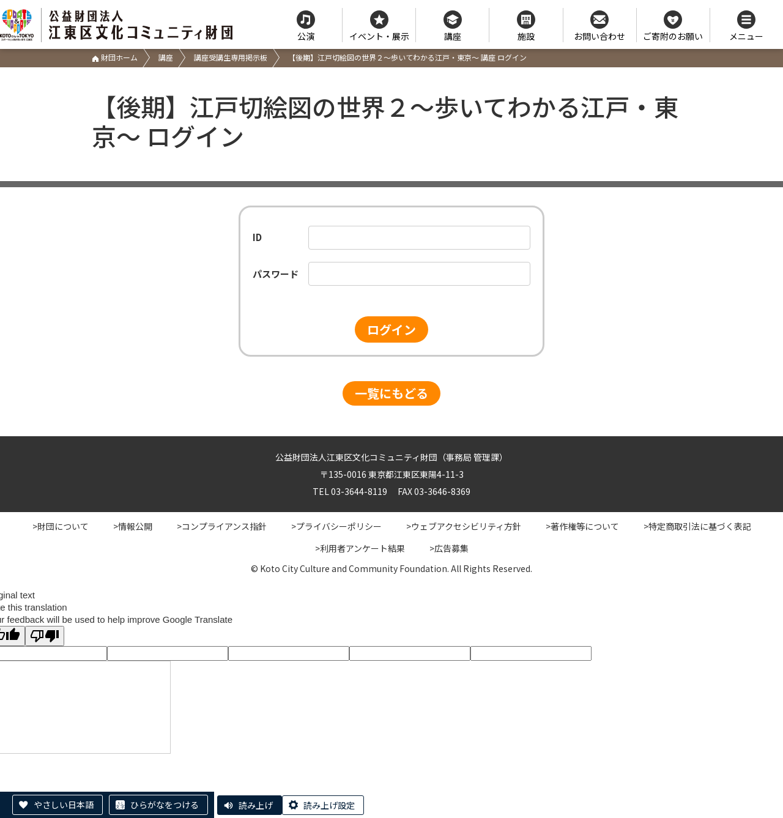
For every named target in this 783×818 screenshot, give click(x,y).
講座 (165, 57)
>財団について (60, 526)
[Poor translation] (44, 636)
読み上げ (256, 805)
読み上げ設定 (329, 805)
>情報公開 (132, 526)
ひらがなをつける (164, 804)
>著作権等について (582, 526)
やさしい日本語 (64, 804)
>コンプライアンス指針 (222, 526)
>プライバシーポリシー (336, 526)
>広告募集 (449, 548)
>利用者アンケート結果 (360, 548)
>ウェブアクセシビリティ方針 (463, 526)
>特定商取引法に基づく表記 (697, 526)
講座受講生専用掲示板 (230, 57)
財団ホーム (115, 57)
